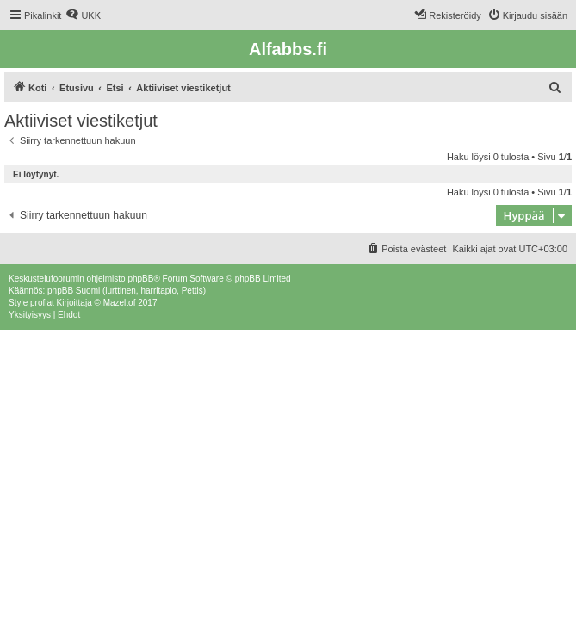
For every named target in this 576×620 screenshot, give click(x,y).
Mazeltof (119, 302)
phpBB (140, 278)
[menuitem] (83, 15)
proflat (42, 302)
